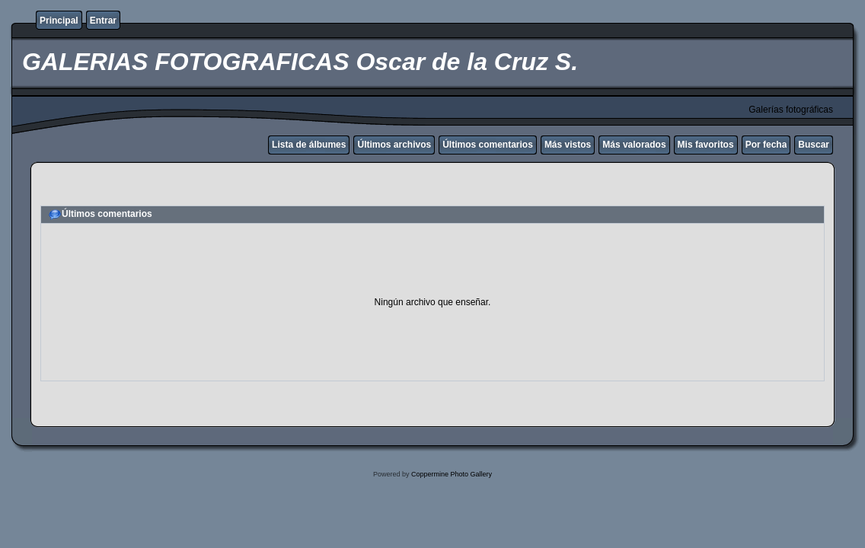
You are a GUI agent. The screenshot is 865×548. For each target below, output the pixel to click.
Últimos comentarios (487, 144)
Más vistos (567, 144)
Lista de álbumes (309, 144)
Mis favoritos (706, 144)
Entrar (103, 20)
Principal (59, 20)
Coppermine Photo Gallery (451, 474)
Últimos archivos (394, 144)
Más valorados (634, 144)
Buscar (813, 144)
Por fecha (766, 144)
